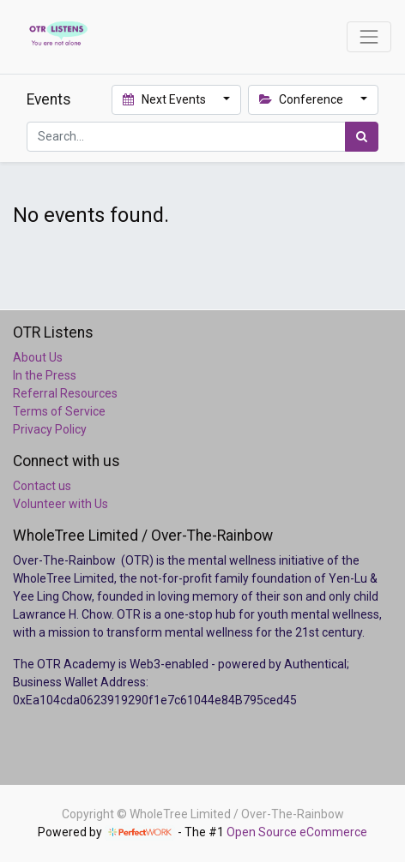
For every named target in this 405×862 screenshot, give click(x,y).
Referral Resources (65, 393)
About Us (38, 357)
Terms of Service (59, 411)
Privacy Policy (50, 429)
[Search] (361, 137)
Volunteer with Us (60, 504)
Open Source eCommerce (297, 832)
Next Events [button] (166, 99)
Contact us (42, 486)
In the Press (44, 375)
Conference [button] (303, 99)
